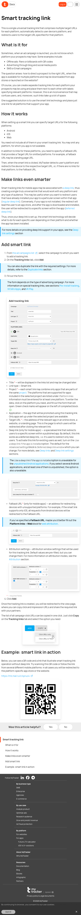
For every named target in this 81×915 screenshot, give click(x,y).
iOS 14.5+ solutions (26, 845)
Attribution (14, 559)
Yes (50, 726)
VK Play (29, 289)
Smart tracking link (13, 739)
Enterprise (20, 791)
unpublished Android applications (31, 463)
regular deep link (10, 201)
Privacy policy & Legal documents (40, 896)
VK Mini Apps (14, 289)
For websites (21, 834)
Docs (12, 4)
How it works (11, 750)
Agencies (20, 795)
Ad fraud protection (24, 824)
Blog (18, 870)
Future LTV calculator (27, 842)
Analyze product (23, 809)
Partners (19, 881)
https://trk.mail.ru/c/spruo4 (15, 675)
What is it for (11, 745)
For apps (19, 838)
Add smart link (12, 761)
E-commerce (21, 799)
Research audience (24, 816)
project (23, 392)
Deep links (45, 450)
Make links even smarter (17, 755)
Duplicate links (35, 269)
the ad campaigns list (23, 252)
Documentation (22, 866)
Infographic (21, 877)
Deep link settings (64, 450)
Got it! (8, 911)
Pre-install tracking (69, 285)
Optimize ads (21, 813)
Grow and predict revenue (27, 820)
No (65, 726)
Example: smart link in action (19, 766)
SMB (18, 787)
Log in (62, 4)
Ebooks (19, 873)
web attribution (50, 523)
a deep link (68, 187)
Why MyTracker (22, 856)
